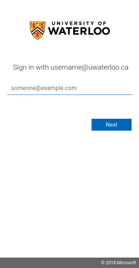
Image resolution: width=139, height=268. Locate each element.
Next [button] (111, 124)
